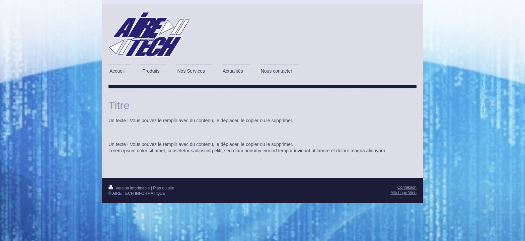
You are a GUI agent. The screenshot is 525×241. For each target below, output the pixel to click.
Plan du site (163, 188)
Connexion (407, 187)
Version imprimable (129, 188)
